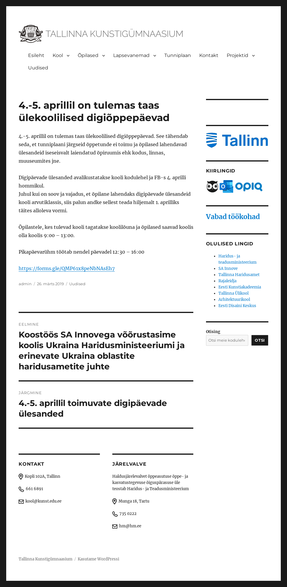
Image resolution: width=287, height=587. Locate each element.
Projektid (237, 55)
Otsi (260, 340)
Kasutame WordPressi (98, 559)
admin (25, 283)
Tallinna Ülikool (233, 293)
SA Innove (228, 268)
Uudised (38, 68)
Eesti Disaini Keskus (237, 305)
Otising (213, 331)
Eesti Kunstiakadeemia (239, 287)
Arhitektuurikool (234, 299)
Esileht (36, 55)
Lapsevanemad (131, 55)
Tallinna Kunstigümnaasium (45, 559)
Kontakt (208, 55)
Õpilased (88, 55)
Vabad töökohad (233, 216)
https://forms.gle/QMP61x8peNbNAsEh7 (67, 268)
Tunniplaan (177, 55)
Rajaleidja (227, 280)
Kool (58, 55)
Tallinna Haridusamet (239, 274)
